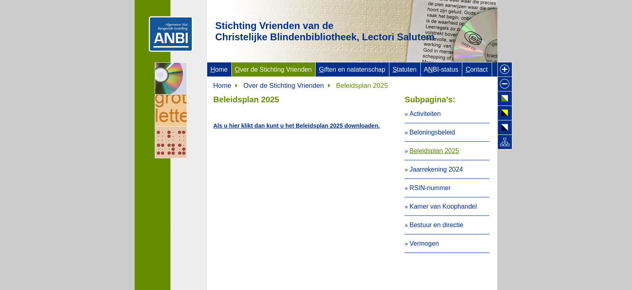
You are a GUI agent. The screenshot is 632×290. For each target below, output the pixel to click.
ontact (477, 69)
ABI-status (441, 69)
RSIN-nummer (430, 187)
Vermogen (424, 243)
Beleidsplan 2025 (434, 150)
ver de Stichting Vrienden (273, 69)
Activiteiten (425, 113)
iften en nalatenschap (352, 69)
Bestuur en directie (436, 225)
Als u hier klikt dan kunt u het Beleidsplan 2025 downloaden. (296, 125)
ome (219, 69)
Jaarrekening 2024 (436, 169)
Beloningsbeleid (432, 132)
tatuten (405, 69)
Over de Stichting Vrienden (283, 85)
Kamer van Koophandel (443, 206)
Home (222, 85)
